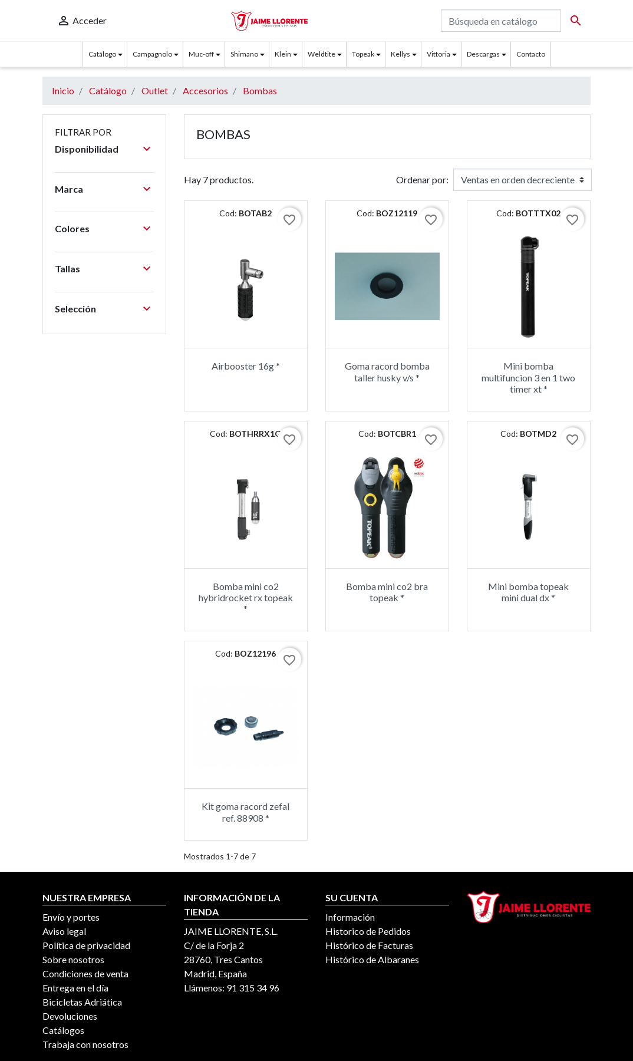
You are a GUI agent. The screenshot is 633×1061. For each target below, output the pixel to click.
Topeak (363, 54)
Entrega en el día (75, 987)
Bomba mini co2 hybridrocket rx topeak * (246, 597)
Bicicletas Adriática (82, 1001)
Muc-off (201, 54)
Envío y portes (71, 916)
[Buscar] (501, 20)
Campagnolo (152, 54)
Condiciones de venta (85, 973)
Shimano (244, 54)
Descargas (483, 54)
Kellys (400, 54)
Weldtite (321, 54)
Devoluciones (69, 1016)
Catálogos (63, 1030)
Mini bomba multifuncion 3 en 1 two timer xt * (528, 377)
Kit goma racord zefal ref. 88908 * (245, 811)
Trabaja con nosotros (85, 1044)
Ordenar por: (422, 179)
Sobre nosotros (73, 959)
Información (350, 916)
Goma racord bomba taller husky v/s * (387, 371)
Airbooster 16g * (246, 365)
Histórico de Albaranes (372, 959)
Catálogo (102, 54)
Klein (283, 54)
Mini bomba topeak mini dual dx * (528, 592)
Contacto (530, 54)
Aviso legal (64, 931)
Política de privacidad (86, 945)
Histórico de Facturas (369, 945)
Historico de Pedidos (368, 931)
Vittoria (438, 54)
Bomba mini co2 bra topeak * (387, 592)
